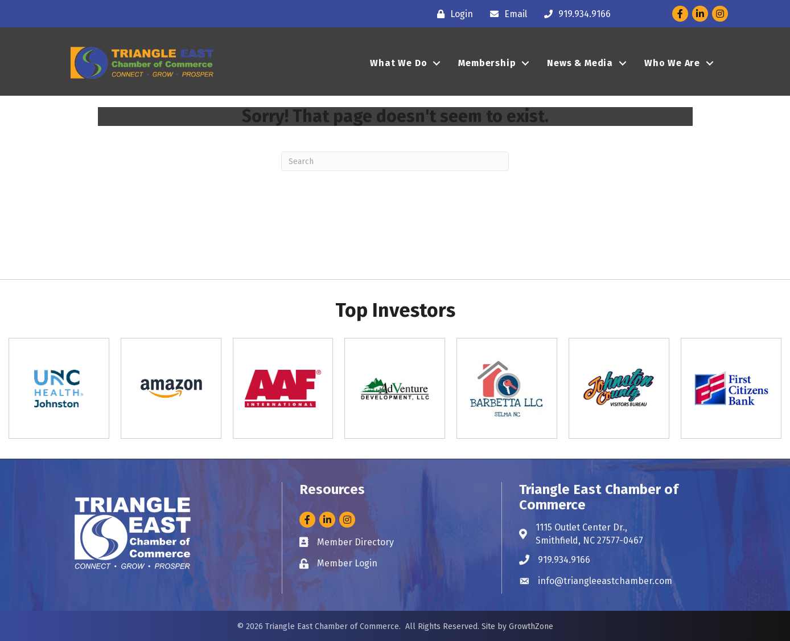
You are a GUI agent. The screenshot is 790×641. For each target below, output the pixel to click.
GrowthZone (531, 626)
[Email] (505, 14)
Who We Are (672, 63)
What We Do (398, 63)
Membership (487, 63)
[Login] (452, 14)
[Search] (395, 161)
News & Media (580, 63)
